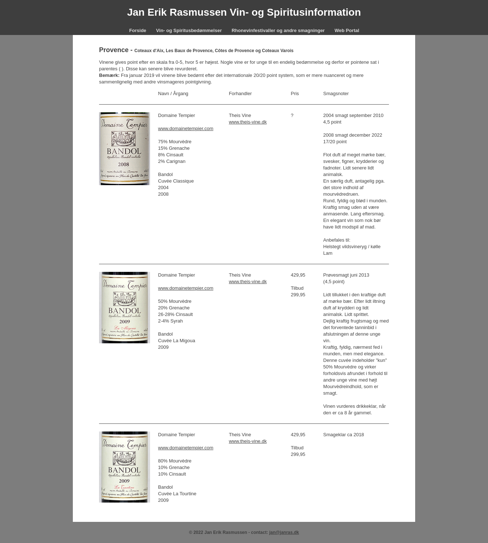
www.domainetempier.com (185, 128)
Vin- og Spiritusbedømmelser (189, 30)
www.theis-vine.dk (248, 122)
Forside (137, 30)
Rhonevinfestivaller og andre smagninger (278, 30)
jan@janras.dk (284, 532)
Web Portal (347, 30)
